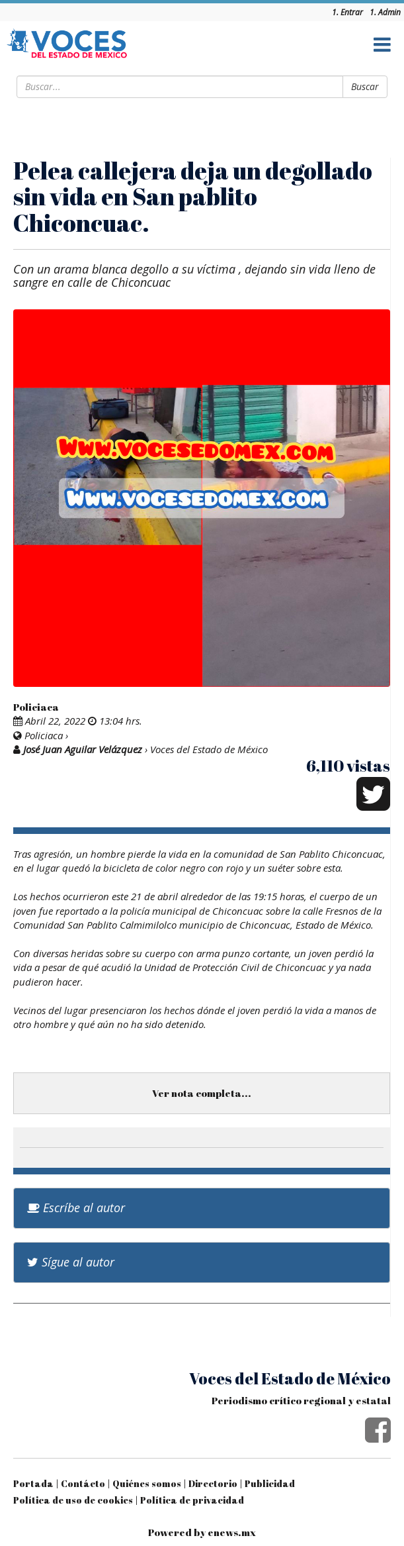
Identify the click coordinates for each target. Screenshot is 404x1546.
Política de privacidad (192, 1500)
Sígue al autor (70, 1262)
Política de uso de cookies (73, 1500)
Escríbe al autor (76, 1207)
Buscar (365, 86)
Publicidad (270, 1483)
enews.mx (232, 1532)
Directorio (212, 1483)
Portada (33, 1483)
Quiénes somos (146, 1483)
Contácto (83, 1483)
